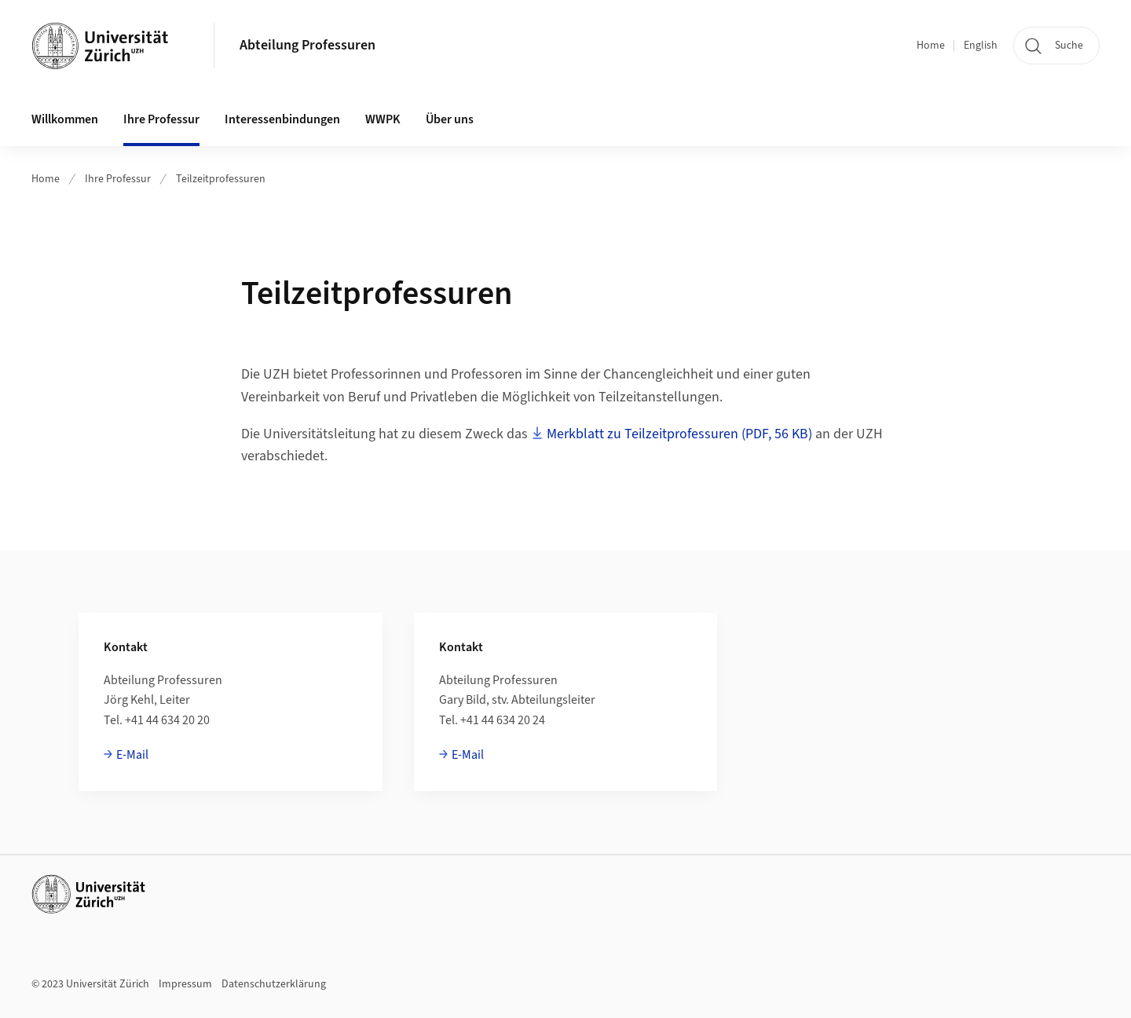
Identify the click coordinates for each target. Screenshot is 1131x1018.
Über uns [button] (450, 119)
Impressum (185, 984)
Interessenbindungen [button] (282, 119)
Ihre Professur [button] (161, 119)
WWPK (383, 119)
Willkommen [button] (64, 119)
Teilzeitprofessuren (220, 179)
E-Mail (132, 755)
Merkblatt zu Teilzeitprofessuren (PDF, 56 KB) (679, 434)
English (980, 45)
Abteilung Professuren (307, 45)
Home (931, 45)
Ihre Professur (118, 179)
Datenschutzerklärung (273, 984)
